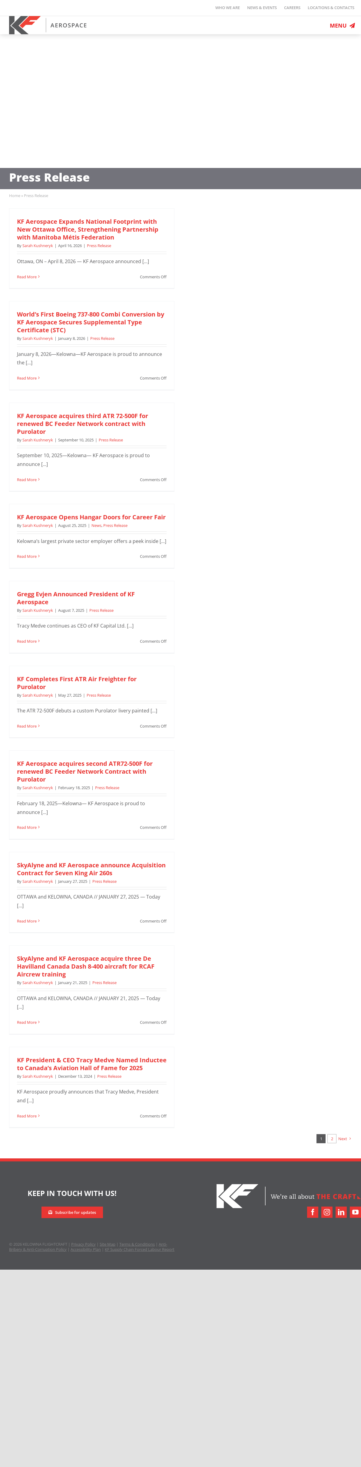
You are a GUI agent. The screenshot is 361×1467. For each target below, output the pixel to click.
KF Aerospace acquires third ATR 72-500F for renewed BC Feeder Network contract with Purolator (82, 424)
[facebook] (312, 1212)
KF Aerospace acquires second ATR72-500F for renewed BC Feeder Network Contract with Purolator (85, 771)
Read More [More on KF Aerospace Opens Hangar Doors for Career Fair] (27, 556)
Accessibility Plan (86, 1249)
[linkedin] (341, 1212)
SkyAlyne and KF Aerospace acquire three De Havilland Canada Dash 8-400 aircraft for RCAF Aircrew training (85, 966)
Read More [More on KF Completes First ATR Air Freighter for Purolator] (27, 726)
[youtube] (355, 1212)
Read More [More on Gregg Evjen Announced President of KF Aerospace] (27, 641)
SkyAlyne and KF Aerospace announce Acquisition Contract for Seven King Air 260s (91, 869)
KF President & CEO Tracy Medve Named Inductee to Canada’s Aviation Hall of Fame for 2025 (92, 1064)
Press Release (99, 245)
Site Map (107, 1244)
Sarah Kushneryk (37, 245)
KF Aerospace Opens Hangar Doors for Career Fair (91, 517)
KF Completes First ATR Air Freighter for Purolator (77, 683)
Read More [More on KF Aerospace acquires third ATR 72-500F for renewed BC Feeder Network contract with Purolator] (27, 479)
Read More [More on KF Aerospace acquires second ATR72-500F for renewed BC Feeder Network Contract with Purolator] (27, 827)
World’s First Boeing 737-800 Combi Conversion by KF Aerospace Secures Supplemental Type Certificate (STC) (90, 322)
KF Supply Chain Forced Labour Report (139, 1249)
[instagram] (327, 1212)
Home (14, 195)
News (96, 525)
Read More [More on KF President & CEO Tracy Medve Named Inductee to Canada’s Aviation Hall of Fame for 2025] (27, 1116)
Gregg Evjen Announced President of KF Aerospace (76, 598)
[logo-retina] (48, 18)
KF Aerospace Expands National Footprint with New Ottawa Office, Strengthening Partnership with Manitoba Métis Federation (87, 229)
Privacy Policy (83, 1244)
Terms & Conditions (137, 1244)
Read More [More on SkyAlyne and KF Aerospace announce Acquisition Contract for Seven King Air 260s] (27, 921)
